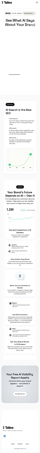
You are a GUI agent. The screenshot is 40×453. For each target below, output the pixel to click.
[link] (5, 436)
